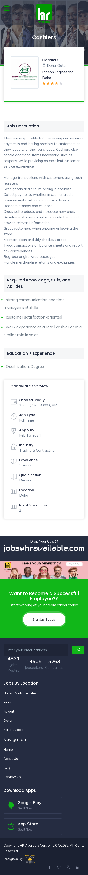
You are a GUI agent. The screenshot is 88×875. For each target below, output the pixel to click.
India (7, 702)
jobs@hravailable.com (44, 548)
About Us (11, 759)
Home (8, 749)
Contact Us (12, 777)
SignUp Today (44, 619)
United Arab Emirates (20, 693)
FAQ (7, 768)
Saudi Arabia (14, 730)
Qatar (8, 720)
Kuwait (9, 711)
